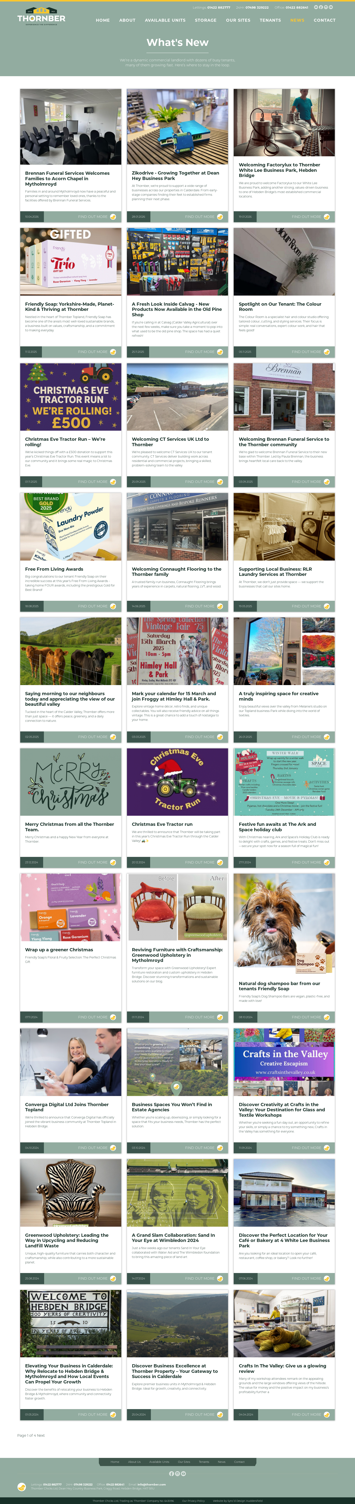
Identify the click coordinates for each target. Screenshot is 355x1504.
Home (103, 20)
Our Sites (238, 20)
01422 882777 (218, 7)
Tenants (270, 20)
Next (41, 1435)
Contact (325, 20)
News (297, 20)
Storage (206, 20)
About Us (134, 1462)
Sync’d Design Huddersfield (245, 1501)
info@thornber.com (152, 1484)
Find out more (92, 216)
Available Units (165, 20)
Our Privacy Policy (193, 1501)
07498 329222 (257, 7)
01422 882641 (297, 7)
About (127, 20)
